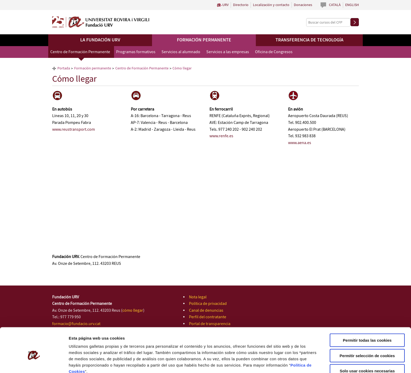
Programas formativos (135, 52)
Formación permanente (204, 40)
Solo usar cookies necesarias (367, 345)
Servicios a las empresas (227, 52)
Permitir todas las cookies (367, 314)
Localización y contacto (271, 5)
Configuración (279, 362)
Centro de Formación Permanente (80, 52)
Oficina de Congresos (274, 52)
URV (225, 5)
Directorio (240, 5)
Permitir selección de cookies (367, 330)
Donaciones (303, 5)
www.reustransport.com (73, 129)
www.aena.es (299, 143)
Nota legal (198, 297)
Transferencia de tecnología (309, 40)
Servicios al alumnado (180, 52)
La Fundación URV (100, 40)
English (352, 5)
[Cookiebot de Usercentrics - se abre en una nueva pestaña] (34, 363)
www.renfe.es (221, 136)
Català (335, 5)
